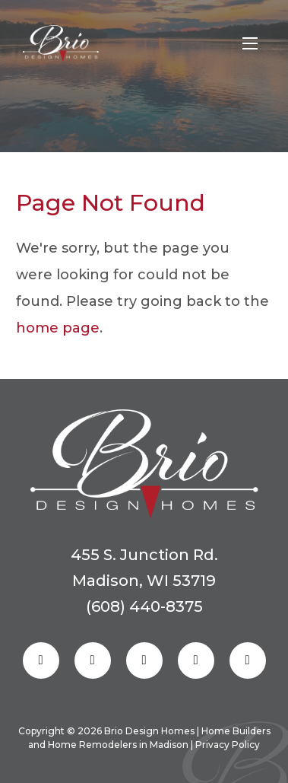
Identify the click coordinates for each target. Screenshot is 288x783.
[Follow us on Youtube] (247, 660)
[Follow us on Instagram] (92, 660)
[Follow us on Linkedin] (196, 660)
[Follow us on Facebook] (41, 660)
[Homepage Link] (61, 43)
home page (58, 328)
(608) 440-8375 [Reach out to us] (144, 606)
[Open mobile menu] (250, 43)
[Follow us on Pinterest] (144, 660)
